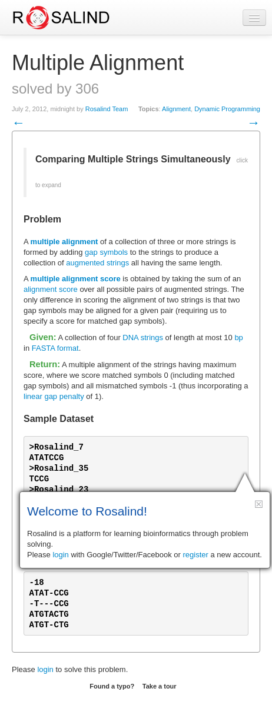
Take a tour (159, 686)
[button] (259, 504)
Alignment (176, 108)
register (195, 554)
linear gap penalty (54, 396)
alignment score (51, 289)
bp (238, 337)
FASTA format (55, 348)
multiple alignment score (76, 278)
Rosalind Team (106, 108)
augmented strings (97, 262)
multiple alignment (64, 241)
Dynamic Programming (227, 108)
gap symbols (106, 252)
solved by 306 (55, 89)
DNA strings (142, 337)
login (45, 669)
